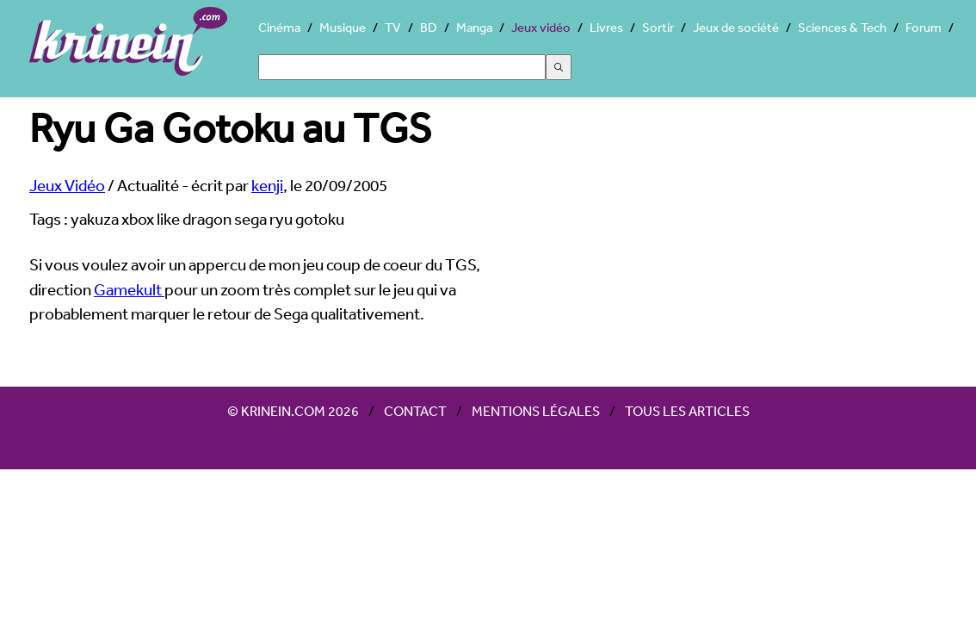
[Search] (402, 67)
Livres (606, 27)
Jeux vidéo (541, 27)
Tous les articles (687, 410)
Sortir (658, 27)
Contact (415, 410)
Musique (342, 27)
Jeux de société (736, 27)
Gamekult (129, 289)
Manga (474, 27)
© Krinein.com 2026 (293, 410)
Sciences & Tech (842, 27)
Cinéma (279, 27)
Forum (923, 27)
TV (393, 27)
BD (428, 27)
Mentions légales (536, 410)
